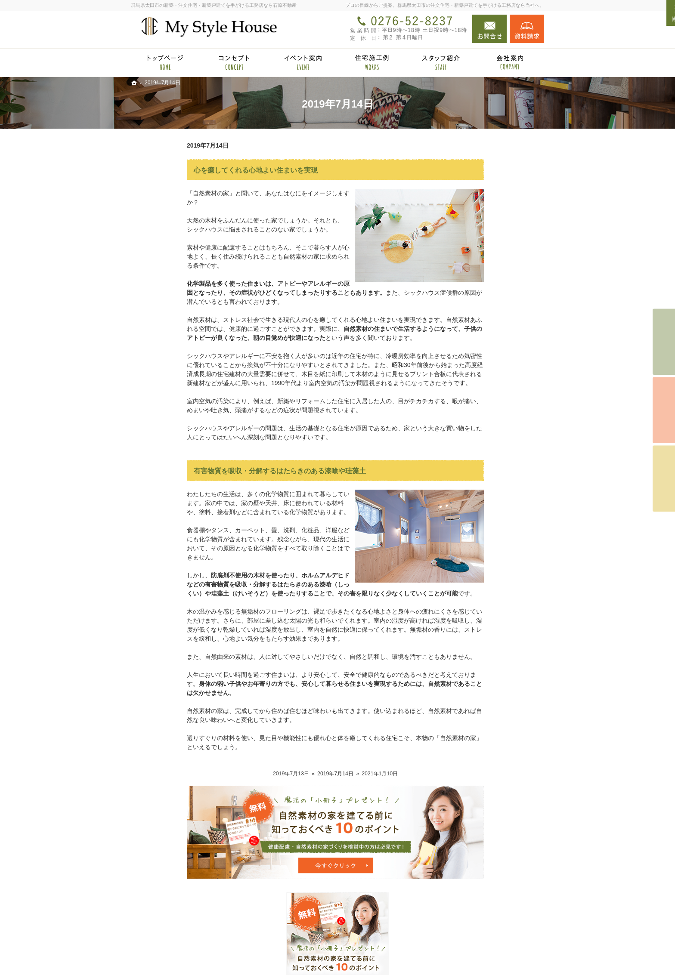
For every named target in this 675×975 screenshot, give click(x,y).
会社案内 (464, 555)
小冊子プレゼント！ (479, 623)
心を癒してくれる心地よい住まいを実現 (200, 170)
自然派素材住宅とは (479, 435)
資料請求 (527, 29)
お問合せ (489, 29)
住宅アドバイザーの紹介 (485, 589)
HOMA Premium (482, 401)
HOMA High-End (482, 376)
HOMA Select (478, 389)
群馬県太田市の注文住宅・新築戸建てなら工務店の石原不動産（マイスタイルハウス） (397, 955)
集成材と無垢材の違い (482, 469)
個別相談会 (664, 410)
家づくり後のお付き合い (485, 538)
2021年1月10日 (324, 774)
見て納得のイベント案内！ (488, 418)
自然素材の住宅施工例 (482, 503)
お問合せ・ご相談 (476, 640)
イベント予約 (664, 342)
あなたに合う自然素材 (482, 486)
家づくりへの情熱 (476, 572)
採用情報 (464, 606)
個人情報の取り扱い (479, 675)
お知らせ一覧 (470, 657)
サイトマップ (470, 692)
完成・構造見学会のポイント (491, 521)
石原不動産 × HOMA (479, 359)
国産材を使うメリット (482, 452)
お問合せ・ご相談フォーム (492, 917)
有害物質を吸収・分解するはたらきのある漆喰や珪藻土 (224, 471)
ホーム (461, 342)
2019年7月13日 (235, 774)
